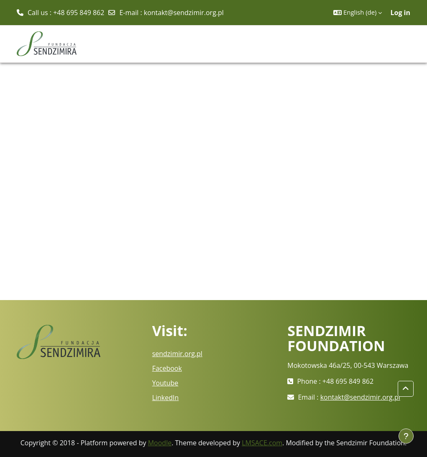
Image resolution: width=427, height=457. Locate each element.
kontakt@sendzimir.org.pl (184, 12)
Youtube (165, 383)
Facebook (167, 368)
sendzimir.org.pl (177, 353)
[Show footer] (406, 436)
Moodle (159, 442)
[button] (357, 12)
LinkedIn (165, 397)
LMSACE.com (262, 442)
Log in (400, 12)
